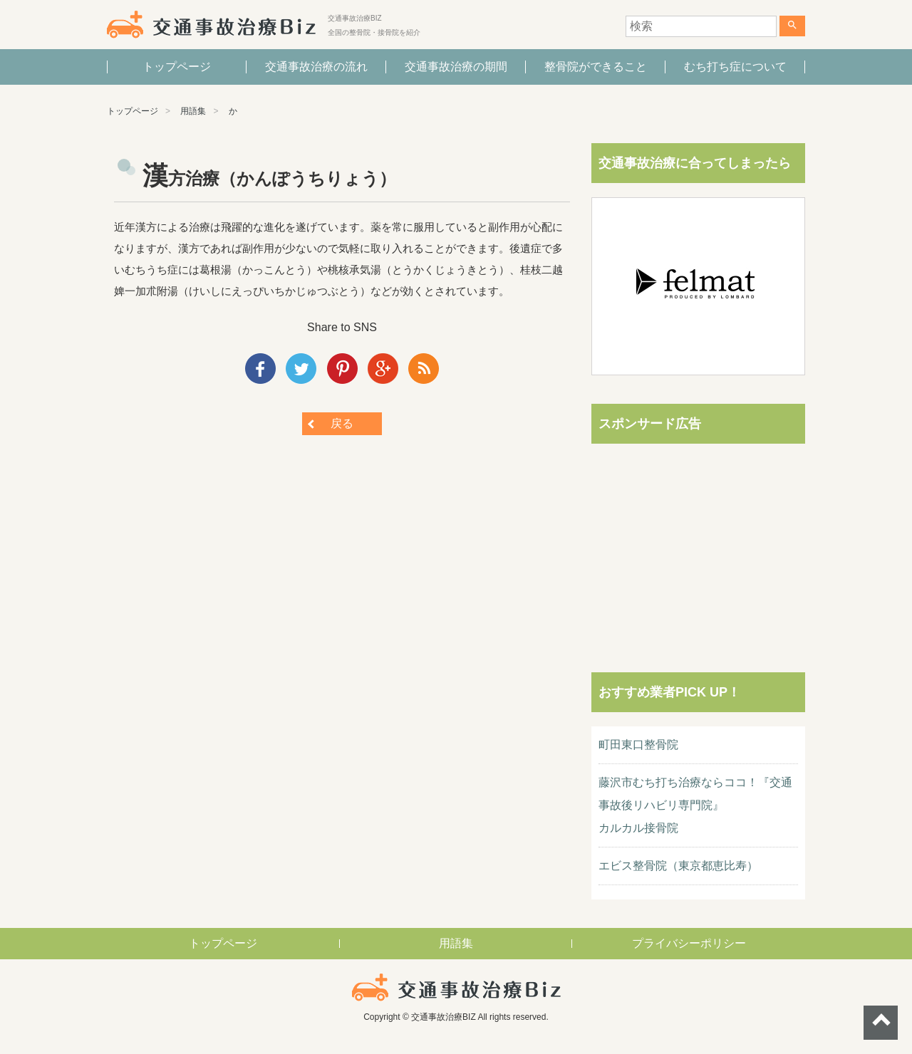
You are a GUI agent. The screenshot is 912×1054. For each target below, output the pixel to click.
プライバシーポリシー (689, 943)
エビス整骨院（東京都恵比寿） (678, 866)
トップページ (176, 67)
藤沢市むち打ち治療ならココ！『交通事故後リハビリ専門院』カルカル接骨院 (695, 805)
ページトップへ (881, 1023)
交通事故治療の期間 (456, 67)
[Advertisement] (698, 547)
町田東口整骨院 (638, 745)
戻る (342, 423)
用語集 (193, 111)
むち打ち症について (735, 67)
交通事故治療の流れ (316, 67)
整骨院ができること (595, 67)
